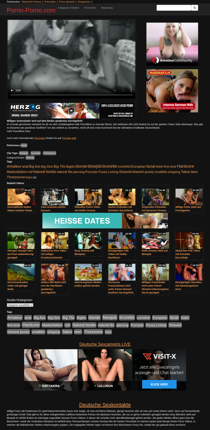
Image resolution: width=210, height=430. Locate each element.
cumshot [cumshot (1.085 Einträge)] (124, 166)
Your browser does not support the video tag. (71, 59)
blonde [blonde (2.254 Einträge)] (81, 166)
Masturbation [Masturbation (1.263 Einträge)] (17, 172)
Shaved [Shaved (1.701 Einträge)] (125, 172)
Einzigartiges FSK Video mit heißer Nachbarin (118, 254)
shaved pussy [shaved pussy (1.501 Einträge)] (143, 172)
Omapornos (84, 1)
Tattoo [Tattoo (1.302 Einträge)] (185, 172)
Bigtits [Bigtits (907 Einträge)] (70, 166)
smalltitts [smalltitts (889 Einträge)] (161, 172)
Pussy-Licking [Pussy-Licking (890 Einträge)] (108, 172)
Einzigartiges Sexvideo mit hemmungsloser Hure (189, 286)
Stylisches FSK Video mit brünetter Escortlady (188, 254)
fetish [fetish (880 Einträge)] (159, 166)
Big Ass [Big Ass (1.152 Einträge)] (34, 166)
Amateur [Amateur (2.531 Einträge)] (14, 166)
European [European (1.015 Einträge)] (138, 166)
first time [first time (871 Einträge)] (170, 166)
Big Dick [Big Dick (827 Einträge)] (47, 166)
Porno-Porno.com (31, 10)
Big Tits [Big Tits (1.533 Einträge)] (59, 166)
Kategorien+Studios (68, 7)
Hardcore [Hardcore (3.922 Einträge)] (185, 166)
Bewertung (107, 7)
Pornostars (90, 7)
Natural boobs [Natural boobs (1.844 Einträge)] (44, 172)
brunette (35, 153)
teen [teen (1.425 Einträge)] (194, 172)
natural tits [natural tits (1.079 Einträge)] (64, 172)
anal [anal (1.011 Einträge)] (25, 166)
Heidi (24, 145)
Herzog (30, 157)
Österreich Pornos (31, 1)
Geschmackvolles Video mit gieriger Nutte (18, 286)
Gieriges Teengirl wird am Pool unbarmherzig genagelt (21, 254)
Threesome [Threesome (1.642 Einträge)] (16, 177)
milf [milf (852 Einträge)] (29, 172)
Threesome (49, 153)
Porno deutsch (66, 1)
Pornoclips (50, 1)
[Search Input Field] (174, 8)
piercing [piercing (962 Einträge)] (79, 172)
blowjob (24, 153)
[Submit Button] (194, 8)
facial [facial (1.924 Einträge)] (150, 166)
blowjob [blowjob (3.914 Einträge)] (95, 166)
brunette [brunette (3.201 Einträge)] (109, 166)
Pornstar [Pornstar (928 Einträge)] (91, 172)
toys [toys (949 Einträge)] (29, 177)
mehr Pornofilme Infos (18, 131)
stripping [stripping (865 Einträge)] (174, 172)
